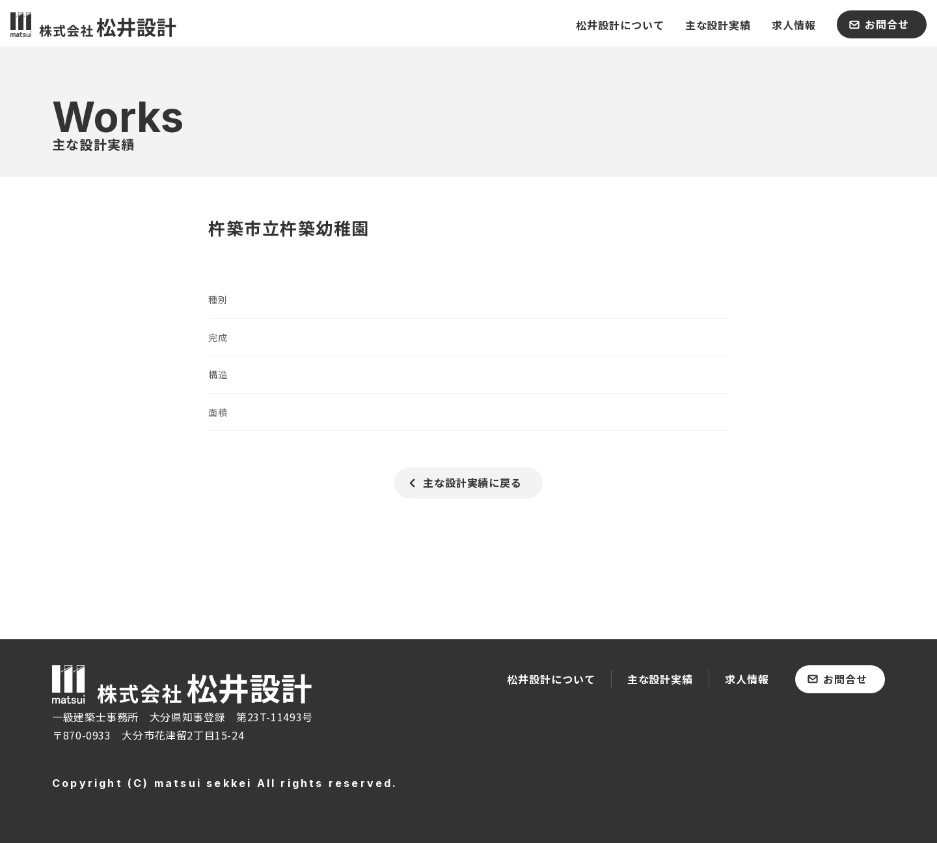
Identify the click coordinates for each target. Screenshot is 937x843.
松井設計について (551, 679)
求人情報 (747, 679)
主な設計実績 (660, 679)
